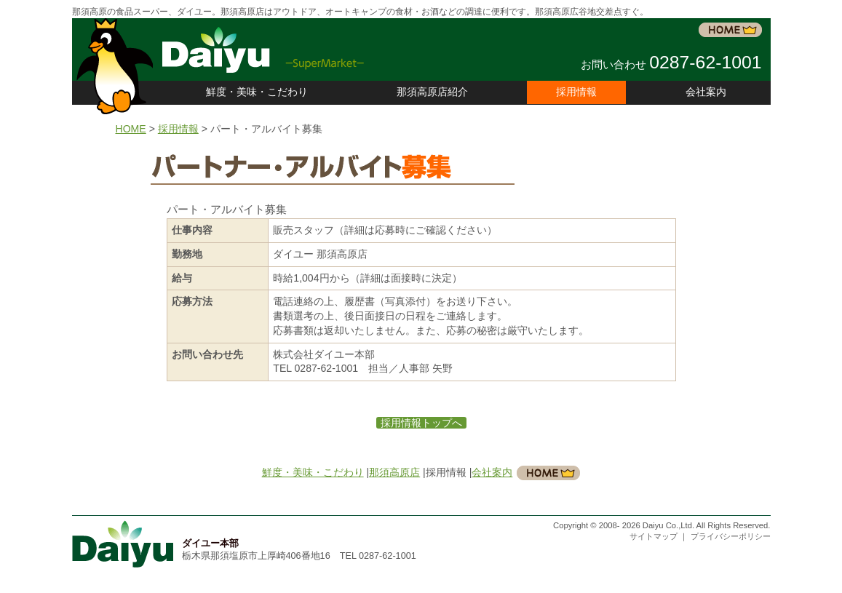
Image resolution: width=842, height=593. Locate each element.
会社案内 (706, 91)
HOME (131, 129)
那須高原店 (394, 472)
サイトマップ (654, 536)
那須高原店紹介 (432, 91)
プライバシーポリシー (731, 536)
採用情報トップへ (421, 423)
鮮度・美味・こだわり (257, 91)
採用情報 (178, 129)
